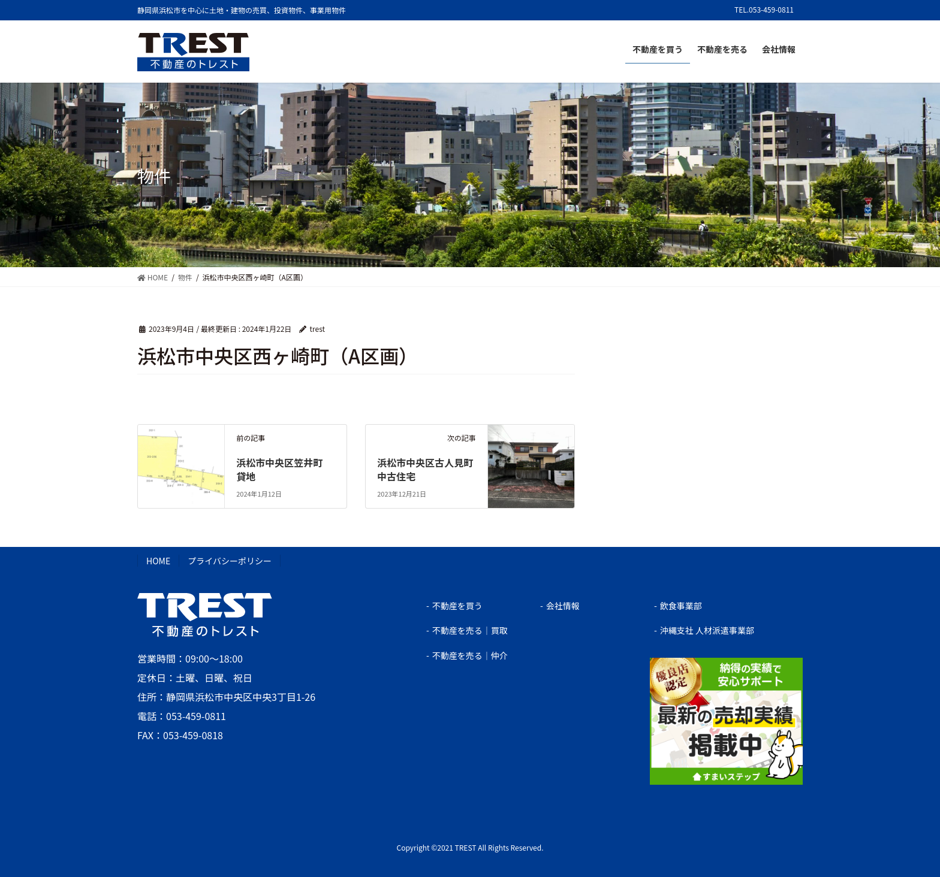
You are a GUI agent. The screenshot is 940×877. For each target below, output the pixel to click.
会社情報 (563, 606)
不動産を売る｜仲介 (470, 655)
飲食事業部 (681, 606)
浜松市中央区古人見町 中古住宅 (430, 469)
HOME (158, 561)
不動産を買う (457, 606)
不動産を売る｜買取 (470, 630)
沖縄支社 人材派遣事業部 (707, 630)
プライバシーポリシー (230, 561)
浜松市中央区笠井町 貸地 (284, 469)
